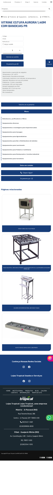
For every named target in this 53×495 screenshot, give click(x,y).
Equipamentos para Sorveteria (13, 158)
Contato (44, 2)
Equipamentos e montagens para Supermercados (19, 127)
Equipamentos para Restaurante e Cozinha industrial (20, 154)
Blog (26, 2)
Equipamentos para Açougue (12, 132)
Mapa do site (37, 392)
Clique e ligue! (26, 173)
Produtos (17, 2)
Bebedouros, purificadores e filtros (14, 118)
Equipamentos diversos (10, 123)
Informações (25, 392)
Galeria (36, 2)
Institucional (7, 2)
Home (8, 391)
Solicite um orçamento (26, 104)
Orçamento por (12, 64)
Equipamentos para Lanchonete (13, 145)
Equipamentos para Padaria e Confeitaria (16, 149)
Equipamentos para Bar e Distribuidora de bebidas (19, 141)
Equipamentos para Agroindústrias (14, 136)
